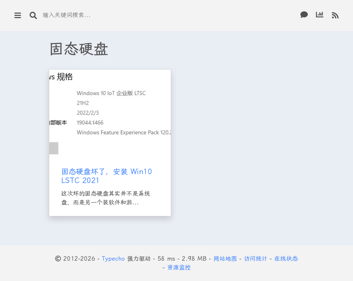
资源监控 (179, 267)
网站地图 (225, 258)
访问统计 (255, 258)
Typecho (113, 258)
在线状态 (286, 258)
